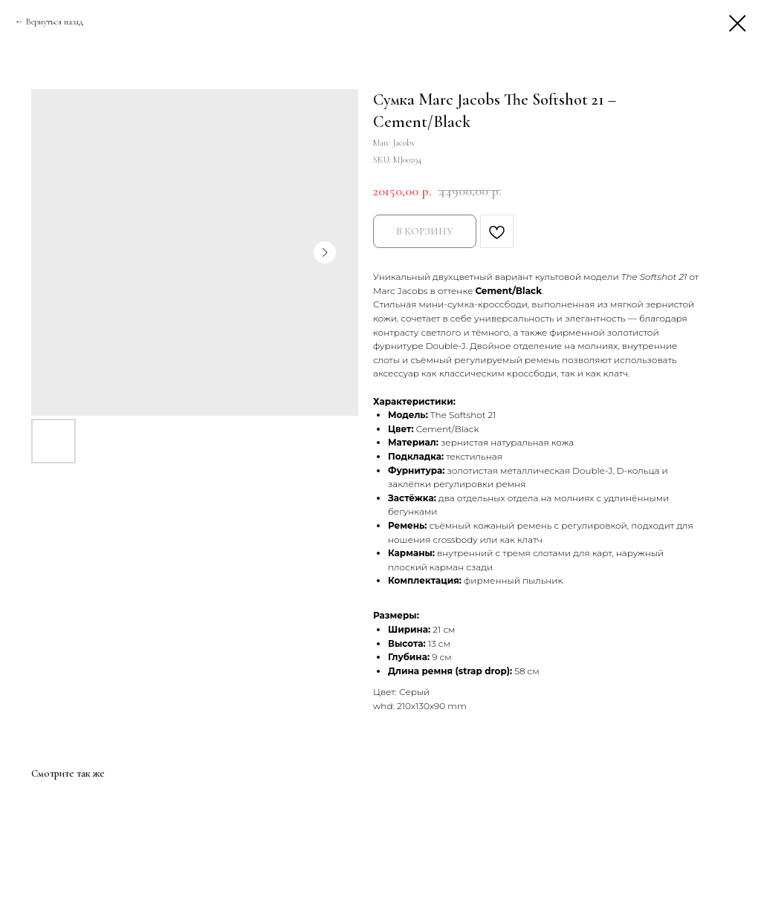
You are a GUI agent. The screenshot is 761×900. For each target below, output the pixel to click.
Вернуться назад (54, 21)
